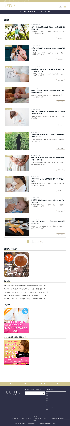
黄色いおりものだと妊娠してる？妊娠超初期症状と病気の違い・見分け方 (48, 159)
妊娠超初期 (8, 46)
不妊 (47, 393)
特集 (47, 409)
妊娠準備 (8, 25)
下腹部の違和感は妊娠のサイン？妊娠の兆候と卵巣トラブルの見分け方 (48, 135)
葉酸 (8, 88)
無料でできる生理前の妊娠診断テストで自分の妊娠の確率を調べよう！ (48, 28)
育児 (47, 402)
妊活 (47, 395)
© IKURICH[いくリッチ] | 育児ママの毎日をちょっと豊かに (29, 423)
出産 (47, 400)
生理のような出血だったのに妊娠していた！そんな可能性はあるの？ (48, 49)
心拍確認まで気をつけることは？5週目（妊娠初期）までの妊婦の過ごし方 (47, 70)
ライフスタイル (49, 407)
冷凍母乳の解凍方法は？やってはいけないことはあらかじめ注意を (48, 201)
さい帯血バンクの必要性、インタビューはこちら (35, 11)
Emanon (53, 423)
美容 (47, 405)
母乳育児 (8, 176)
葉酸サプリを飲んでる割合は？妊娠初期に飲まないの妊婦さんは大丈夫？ (48, 91)
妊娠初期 (8, 67)
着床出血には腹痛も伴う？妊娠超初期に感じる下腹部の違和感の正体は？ (48, 112)
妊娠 (47, 398)
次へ (41, 241)
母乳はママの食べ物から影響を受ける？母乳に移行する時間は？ (48, 180)
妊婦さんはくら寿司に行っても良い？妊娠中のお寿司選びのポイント (48, 222)
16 (37, 241)
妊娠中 (8, 219)
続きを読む (60, 38)
